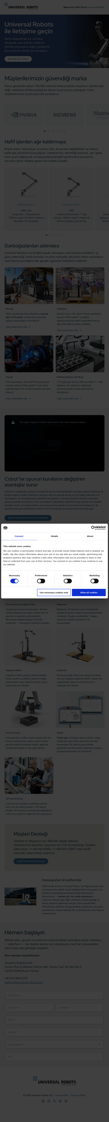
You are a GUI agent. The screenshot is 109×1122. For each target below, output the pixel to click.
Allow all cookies (88, 592)
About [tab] (90, 536)
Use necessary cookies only (54, 592)
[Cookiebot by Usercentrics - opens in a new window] (93, 528)
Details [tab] (54, 536)
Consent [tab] (19, 536)
